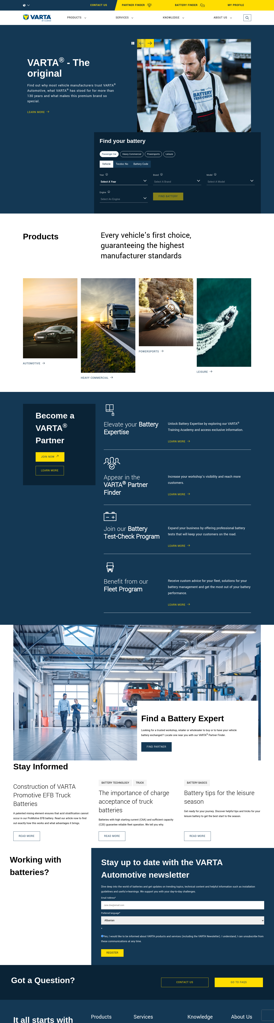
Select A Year (108, 182)
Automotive (32, 363)
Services (122, 18)
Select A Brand (162, 182)
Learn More (36, 112)
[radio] (182, 939)
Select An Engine (110, 199)
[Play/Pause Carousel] (133, 43)
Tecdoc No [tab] (122, 164)
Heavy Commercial (131, 154)
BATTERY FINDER (190, 5)
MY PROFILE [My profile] (239, 5)
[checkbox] (182, 939)
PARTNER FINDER (137, 5)
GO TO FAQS (239, 982)
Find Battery (168, 196)
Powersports (153, 154)
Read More (27, 836)
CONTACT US (98, 5)
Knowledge (171, 18)
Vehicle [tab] (106, 164)
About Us (220, 18)
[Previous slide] (141, 43)
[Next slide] (150, 43)
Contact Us (184, 982)
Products (74, 18)
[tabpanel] (177, 188)
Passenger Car (109, 154)
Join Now (48, 457)
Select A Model (216, 182)
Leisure (169, 154)
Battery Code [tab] (140, 164)
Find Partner (156, 747)
